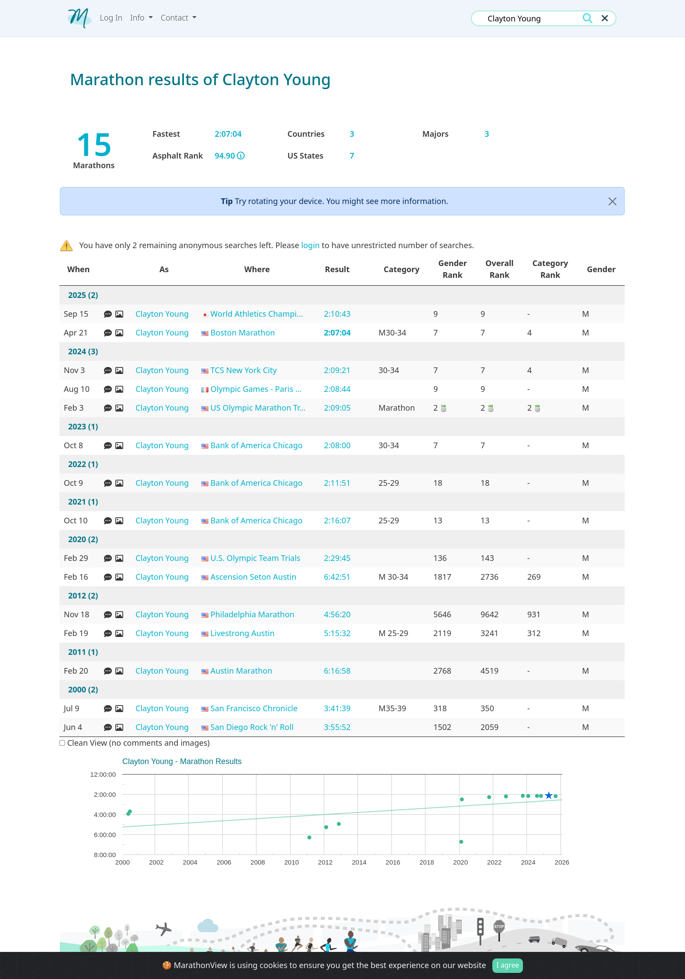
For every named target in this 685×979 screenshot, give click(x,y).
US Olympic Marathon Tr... (258, 407)
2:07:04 (337, 332)
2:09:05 (337, 407)
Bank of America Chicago (257, 445)
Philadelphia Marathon (252, 614)
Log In (111, 17)
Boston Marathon (243, 332)
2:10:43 (337, 313)
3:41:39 (337, 708)
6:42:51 (337, 576)
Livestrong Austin (243, 633)
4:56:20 (337, 614)
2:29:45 (337, 558)
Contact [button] (175, 17)
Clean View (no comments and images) (134, 742)
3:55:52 (337, 727)
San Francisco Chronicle (254, 708)
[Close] (612, 201)
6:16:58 (337, 670)
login (310, 245)
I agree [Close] (507, 965)
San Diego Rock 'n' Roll (252, 727)
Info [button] (138, 17)
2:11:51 (337, 482)
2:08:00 (337, 445)
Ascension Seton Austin (254, 576)
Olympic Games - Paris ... (256, 389)
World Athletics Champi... (257, 313)
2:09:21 (337, 370)
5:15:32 (337, 633)
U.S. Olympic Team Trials (256, 558)
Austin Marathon (241, 670)
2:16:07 (337, 520)
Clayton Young (162, 313)
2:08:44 (337, 389)
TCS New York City (244, 370)
